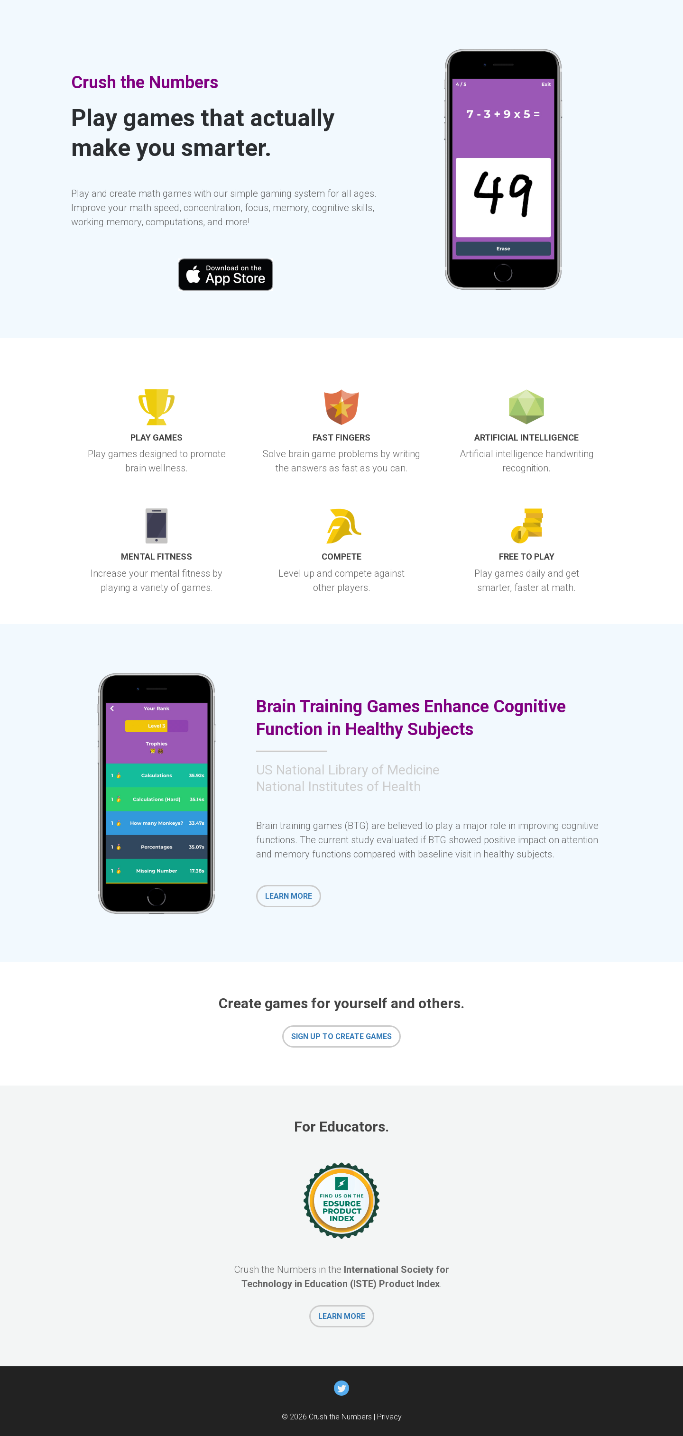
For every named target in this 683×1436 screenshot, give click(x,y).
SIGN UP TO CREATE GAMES (341, 1036)
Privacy (389, 1416)
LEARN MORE (288, 896)
